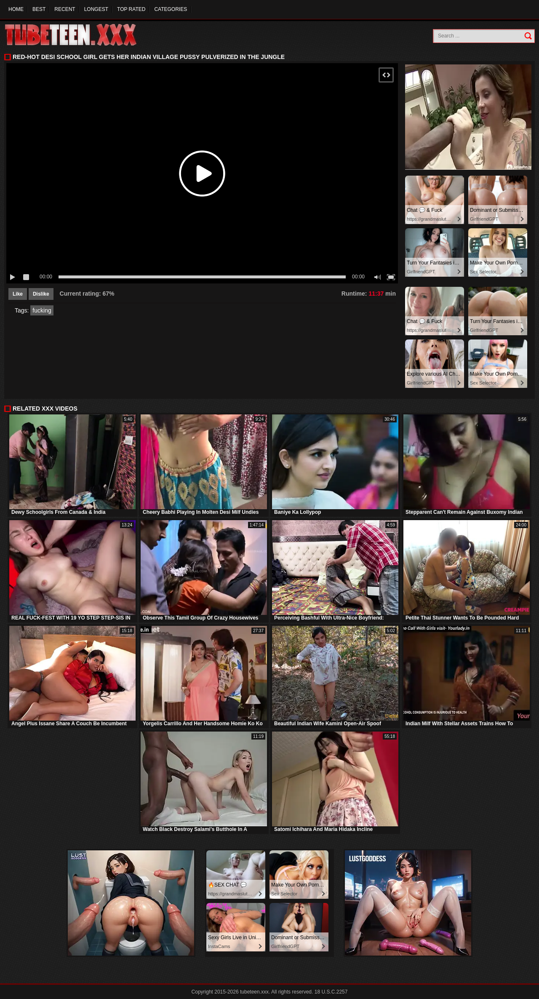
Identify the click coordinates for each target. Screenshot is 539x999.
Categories (170, 9)
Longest (96, 9)
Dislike (41, 294)
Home (16, 9)
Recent (64, 9)
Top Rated (131, 9)
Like (18, 294)
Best (38, 9)
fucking (41, 310)
